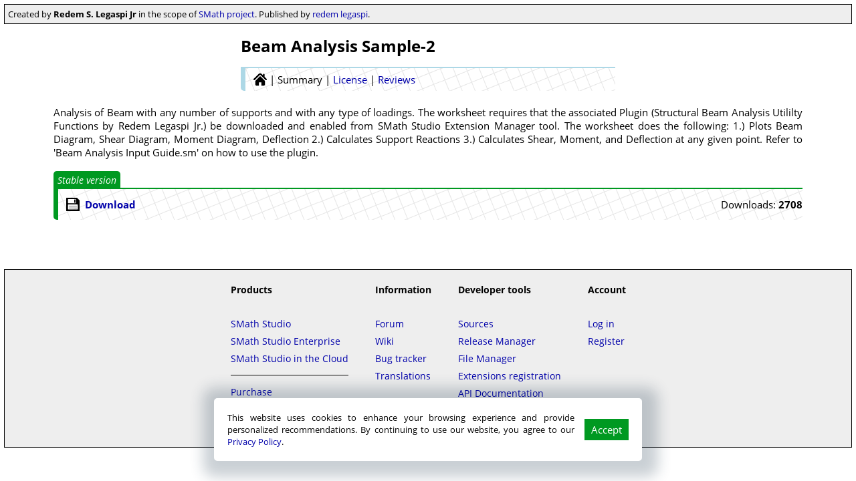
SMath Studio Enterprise (285, 341)
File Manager (487, 358)
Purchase (251, 391)
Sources (476, 323)
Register (606, 341)
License (350, 79)
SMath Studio (261, 323)
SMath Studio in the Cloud (289, 358)
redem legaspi (340, 14)
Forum (389, 323)
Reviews (396, 79)
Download (110, 204)
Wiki (384, 341)
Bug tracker (401, 358)
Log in (601, 323)
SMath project (227, 14)
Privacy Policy (254, 442)
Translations (403, 375)
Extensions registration (509, 375)
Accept (606, 429)
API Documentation (501, 393)
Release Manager (497, 341)
